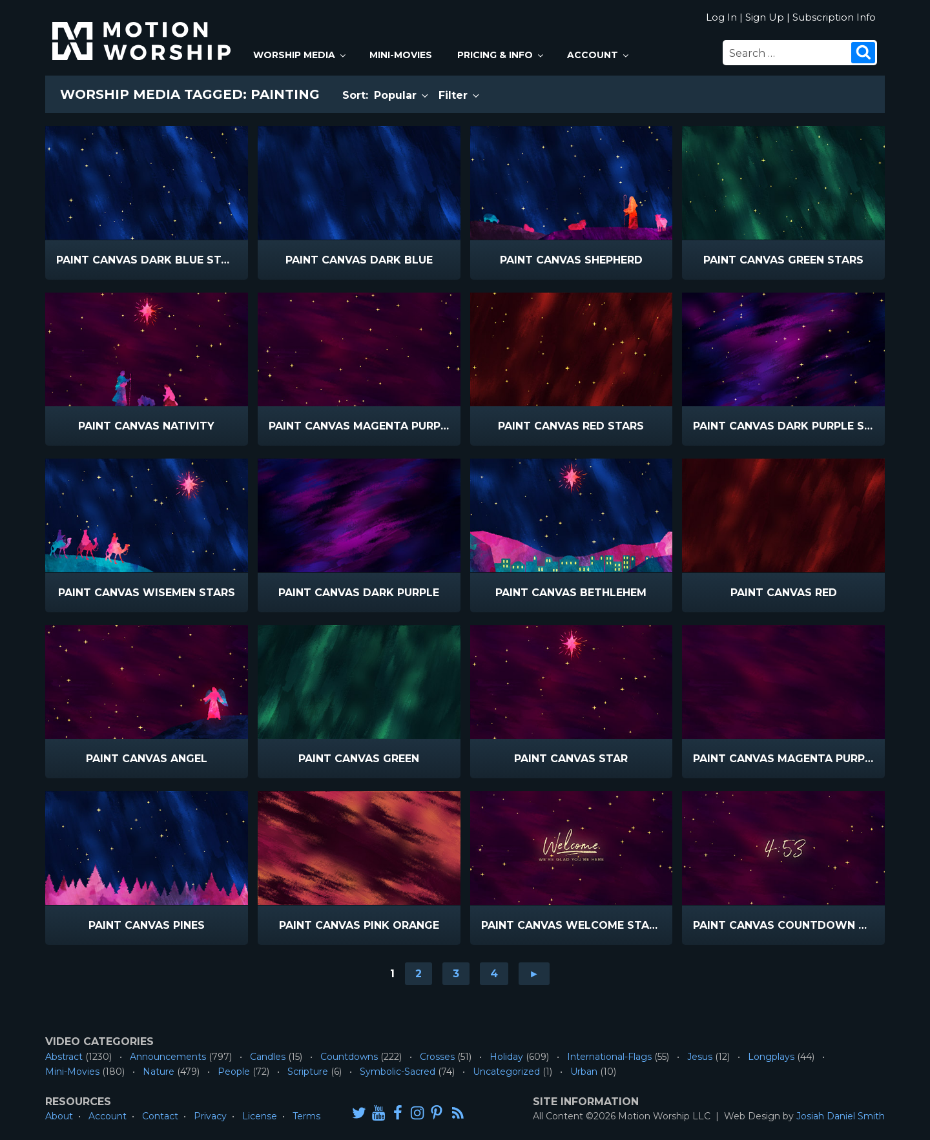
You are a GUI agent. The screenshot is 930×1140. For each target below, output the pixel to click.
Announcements (168, 1056)
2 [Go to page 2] (418, 974)
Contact (160, 1116)
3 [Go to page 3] (456, 974)
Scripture (307, 1071)
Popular (402, 95)
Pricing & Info (501, 55)
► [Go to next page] (534, 974)
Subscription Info (834, 17)
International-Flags (609, 1056)
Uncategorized (506, 1071)
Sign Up (764, 17)
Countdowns (349, 1056)
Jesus (699, 1056)
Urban (583, 1071)
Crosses (437, 1056)
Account (598, 55)
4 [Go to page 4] (494, 974)
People (234, 1071)
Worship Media (300, 55)
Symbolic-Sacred (397, 1071)
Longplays (771, 1056)
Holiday (506, 1056)
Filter (460, 95)
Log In (721, 17)
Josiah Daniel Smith (840, 1116)
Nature (158, 1071)
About (59, 1116)
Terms (306, 1116)
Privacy (210, 1116)
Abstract (64, 1056)
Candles (267, 1056)
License (259, 1116)
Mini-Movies (400, 55)
